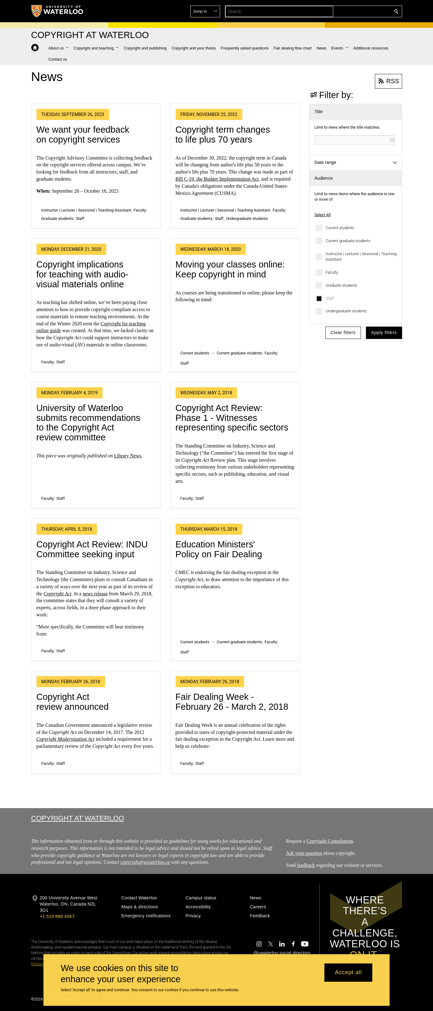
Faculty (332, 272)
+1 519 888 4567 (57, 916)
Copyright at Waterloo (77, 818)
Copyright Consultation (329, 841)
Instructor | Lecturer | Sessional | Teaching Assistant (361, 256)
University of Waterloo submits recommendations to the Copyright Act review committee (88, 422)
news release (95, 593)
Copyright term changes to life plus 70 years (223, 134)
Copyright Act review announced (72, 702)
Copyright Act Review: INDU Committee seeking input (92, 549)
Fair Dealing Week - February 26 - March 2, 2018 (232, 702)
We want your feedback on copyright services (82, 134)
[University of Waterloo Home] (57, 11)
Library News (127, 455)
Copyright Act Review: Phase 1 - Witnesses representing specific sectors (232, 417)
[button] (351, 11)
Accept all (348, 973)
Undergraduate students (346, 311)
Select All (323, 214)
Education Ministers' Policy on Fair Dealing (219, 549)
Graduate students (341, 285)
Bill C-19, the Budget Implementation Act (217, 179)
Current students (340, 227)
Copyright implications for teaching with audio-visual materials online (82, 274)
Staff (330, 298)
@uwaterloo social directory (281, 952)
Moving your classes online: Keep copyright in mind (230, 269)
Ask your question (304, 853)
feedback (306, 865)
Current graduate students (348, 240)
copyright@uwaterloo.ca (145, 862)
